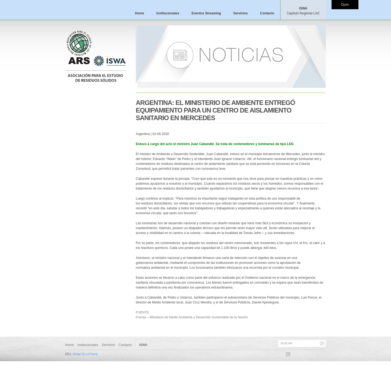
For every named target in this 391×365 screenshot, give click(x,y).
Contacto (267, 13)
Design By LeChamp (85, 354)
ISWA (303, 11)
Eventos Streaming (206, 13)
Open (345, 5)
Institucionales (167, 13)
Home (139, 13)
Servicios (240, 13)
